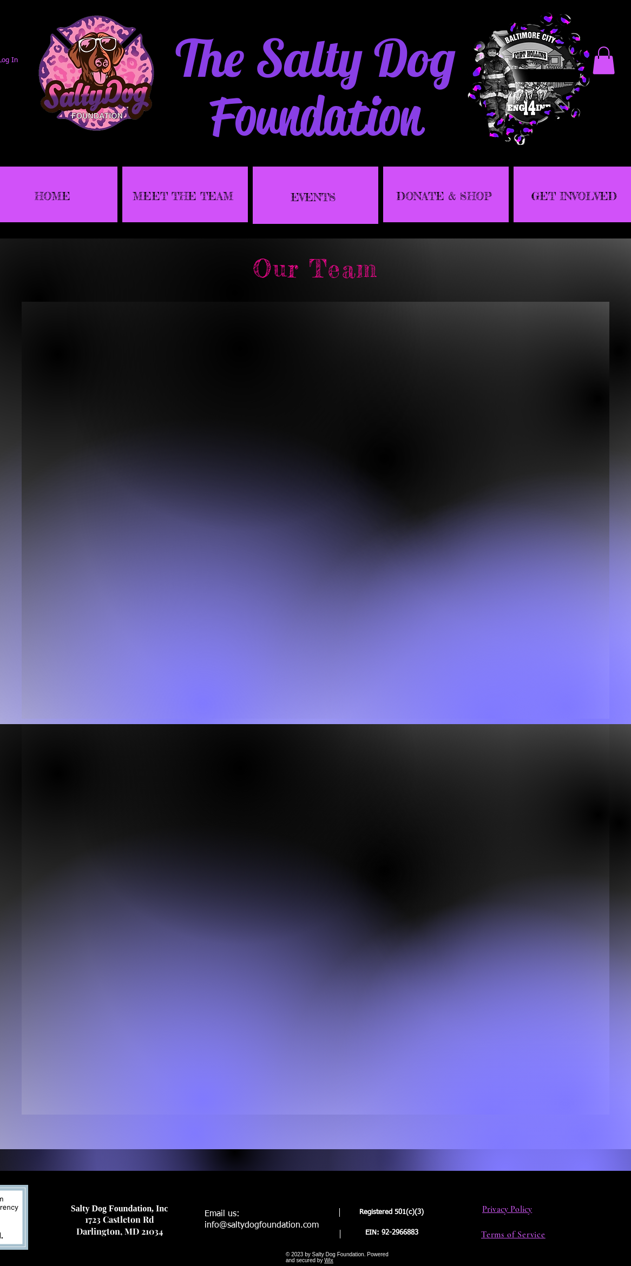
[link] (603, 60)
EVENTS (313, 197)
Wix (328, 1260)
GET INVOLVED (574, 196)
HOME (52, 196)
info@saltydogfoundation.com (262, 1225)
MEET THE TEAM (183, 196)
